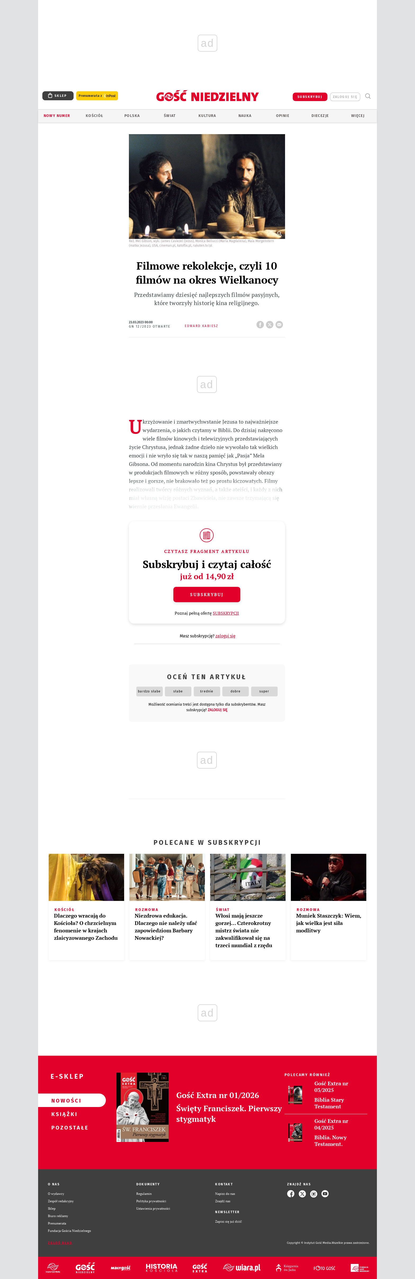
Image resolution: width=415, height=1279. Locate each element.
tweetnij (271, 323)
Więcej (357, 116)
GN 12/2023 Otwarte (149, 326)
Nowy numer (57, 116)
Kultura (207, 116)
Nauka (245, 116)
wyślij (280, 323)
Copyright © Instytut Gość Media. (309, 1243)
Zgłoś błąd (60, 1243)
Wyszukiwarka (368, 96)
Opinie (282, 116)
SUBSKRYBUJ (309, 97)
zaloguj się (345, 97)
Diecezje (320, 116)
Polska (132, 116)
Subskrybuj (206, 594)
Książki (63, 1114)
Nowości (63, 1100)
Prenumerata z (97, 96)
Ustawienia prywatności (153, 1208)
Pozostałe (63, 1127)
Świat (170, 116)
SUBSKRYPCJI (226, 613)
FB (261, 323)
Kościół (94, 116)
